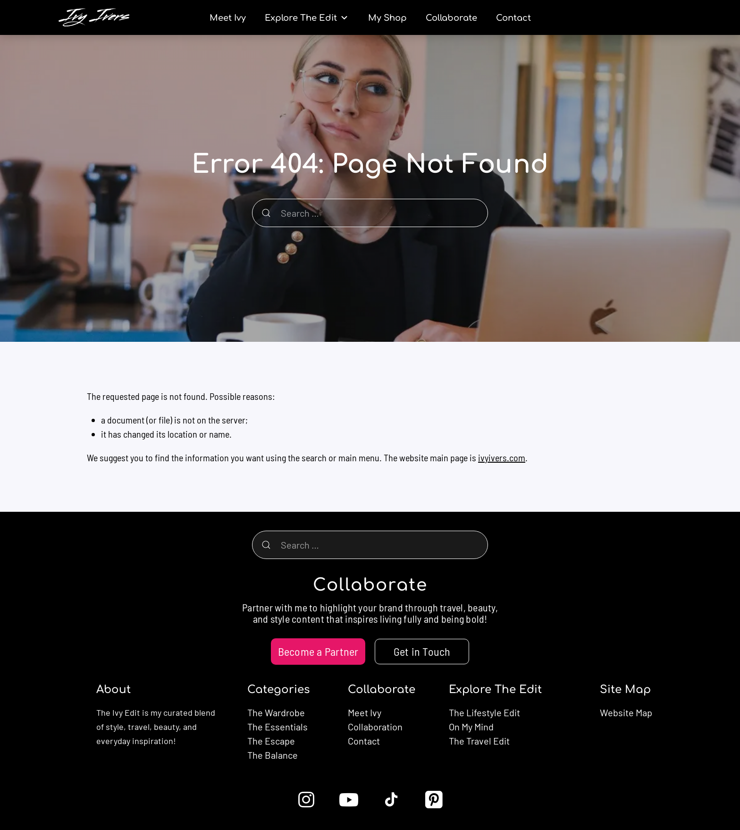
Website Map (626, 712)
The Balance (272, 755)
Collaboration (375, 726)
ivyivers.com (501, 457)
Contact (364, 740)
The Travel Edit (479, 740)
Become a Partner (318, 651)
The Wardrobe (276, 712)
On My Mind (471, 726)
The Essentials (277, 726)
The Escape (271, 740)
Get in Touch (422, 651)
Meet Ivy (364, 712)
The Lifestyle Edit (484, 712)
